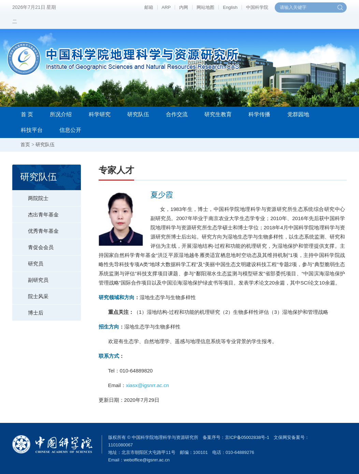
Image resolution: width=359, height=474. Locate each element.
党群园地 (298, 114)
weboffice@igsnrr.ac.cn (147, 459)
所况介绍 (61, 114)
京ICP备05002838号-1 (247, 437)
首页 (25, 144)
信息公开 (70, 130)
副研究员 (30, 277)
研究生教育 (218, 114)
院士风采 (30, 293)
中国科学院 (257, 7)
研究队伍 (138, 114)
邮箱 (148, 7)
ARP (166, 7)
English (230, 7)
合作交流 (177, 114)
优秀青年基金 (35, 228)
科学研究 (100, 114)
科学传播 (259, 114)
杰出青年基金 (35, 212)
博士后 (27, 310)
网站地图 (205, 7)
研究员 (27, 261)
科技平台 (32, 130)
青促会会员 (33, 244)
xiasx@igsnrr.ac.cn (147, 385)
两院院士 (30, 195)
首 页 (27, 114)
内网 (183, 7)
